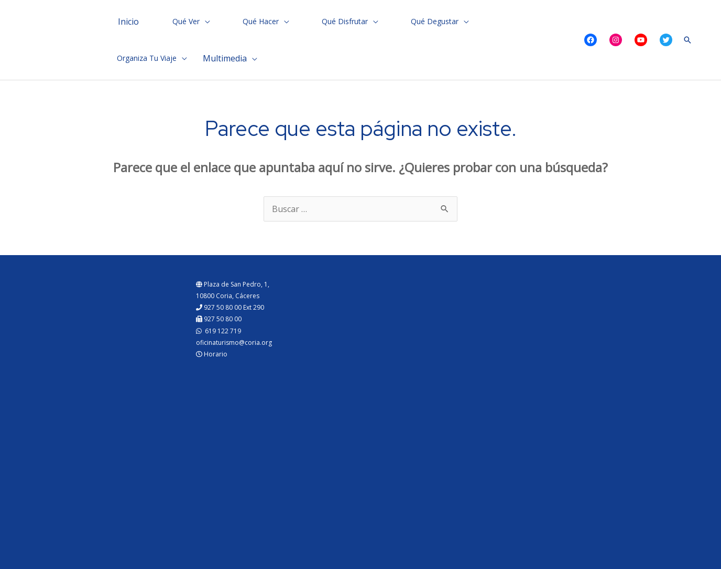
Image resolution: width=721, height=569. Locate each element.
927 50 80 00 (219, 318)
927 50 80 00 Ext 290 (230, 307)
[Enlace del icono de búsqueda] (687, 40)
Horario (211, 354)
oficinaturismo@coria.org (234, 342)
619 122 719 (218, 330)
